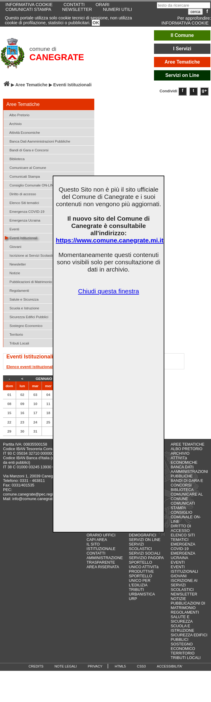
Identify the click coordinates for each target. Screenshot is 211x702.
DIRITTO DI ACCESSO (181, 528)
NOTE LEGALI (66, 666)
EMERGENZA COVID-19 (183, 546)
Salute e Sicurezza (22, 299)
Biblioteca (15, 158)
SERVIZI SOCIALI (144, 553)
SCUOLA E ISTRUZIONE (182, 628)
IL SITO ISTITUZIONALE (101, 546)
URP (133, 598)
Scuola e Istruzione (22, 307)
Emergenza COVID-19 (24, 211)
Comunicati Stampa (22, 176)
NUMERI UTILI (117, 9)
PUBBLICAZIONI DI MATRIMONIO (188, 605)
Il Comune (182, 35)
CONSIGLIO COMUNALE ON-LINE (186, 517)
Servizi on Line (182, 75)
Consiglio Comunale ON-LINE (30, 184)
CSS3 (141, 666)
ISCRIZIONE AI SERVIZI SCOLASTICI (184, 585)
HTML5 (120, 666)
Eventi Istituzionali (21, 237)
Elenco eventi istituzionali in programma (43, 366)
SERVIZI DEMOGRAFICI (142, 532)
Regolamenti (17, 290)
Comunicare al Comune (25, 167)
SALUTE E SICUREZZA (182, 619)
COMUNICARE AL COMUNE (187, 496)
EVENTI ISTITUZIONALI (184, 569)
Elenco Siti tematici (22, 202)
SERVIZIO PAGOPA (146, 557)
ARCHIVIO (180, 453)
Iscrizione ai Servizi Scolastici (30, 255)
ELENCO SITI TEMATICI (183, 537)
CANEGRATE (56, 57)
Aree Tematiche (182, 61)
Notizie (12, 272)
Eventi (12, 228)
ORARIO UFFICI (101, 535)
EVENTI (178, 562)
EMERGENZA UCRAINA (183, 555)
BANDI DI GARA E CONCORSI (187, 482)
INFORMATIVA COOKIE (185, 23)
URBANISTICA (142, 594)
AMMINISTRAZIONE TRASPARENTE (105, 560)
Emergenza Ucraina (22, 219)
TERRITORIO (183, 653)
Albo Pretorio (17, 114)
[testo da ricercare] (183, 5)
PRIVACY (95, 666)
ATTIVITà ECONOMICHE (184, 460)
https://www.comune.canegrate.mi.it (109, 240)
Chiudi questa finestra (108, 291)
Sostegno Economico (23, 325)
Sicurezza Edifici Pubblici (26, 316)
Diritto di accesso (20, 193)
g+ (204, 90)
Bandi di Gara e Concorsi (27, 149)
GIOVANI (178, 576)
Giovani (13, 246)
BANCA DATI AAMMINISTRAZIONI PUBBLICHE (189, 471)
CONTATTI (96, 553)
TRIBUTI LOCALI (186, 657)
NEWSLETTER (77, 9)
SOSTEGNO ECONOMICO (183, 646)
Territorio (14, 334)
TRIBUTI (136, 589)
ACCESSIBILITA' (170, 666)
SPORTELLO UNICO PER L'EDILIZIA (140, 580)
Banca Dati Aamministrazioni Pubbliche (37, 140)
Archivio (13, 123)
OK (95, 22)
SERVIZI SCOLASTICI (140, 546)
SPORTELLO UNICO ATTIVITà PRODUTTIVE (144, 567)
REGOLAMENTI (185, 612)
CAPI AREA (97, 539)
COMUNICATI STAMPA (28, 9)
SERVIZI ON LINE (144, 539)
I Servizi (182, 48)
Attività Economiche (22, 132)
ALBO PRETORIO (186, 449)
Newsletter (15, 263)
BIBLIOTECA (182, 489)
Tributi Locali (17, 342)
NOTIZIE (178, 598)
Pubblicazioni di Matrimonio (28, 281)
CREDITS (35, 666)
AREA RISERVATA (103, 567)
